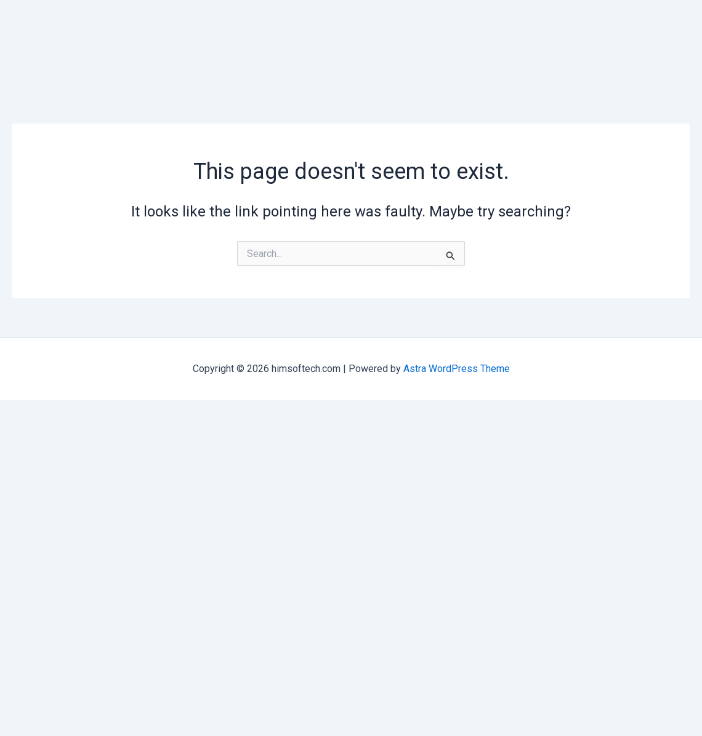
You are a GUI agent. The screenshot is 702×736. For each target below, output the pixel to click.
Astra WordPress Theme (456, 368)
